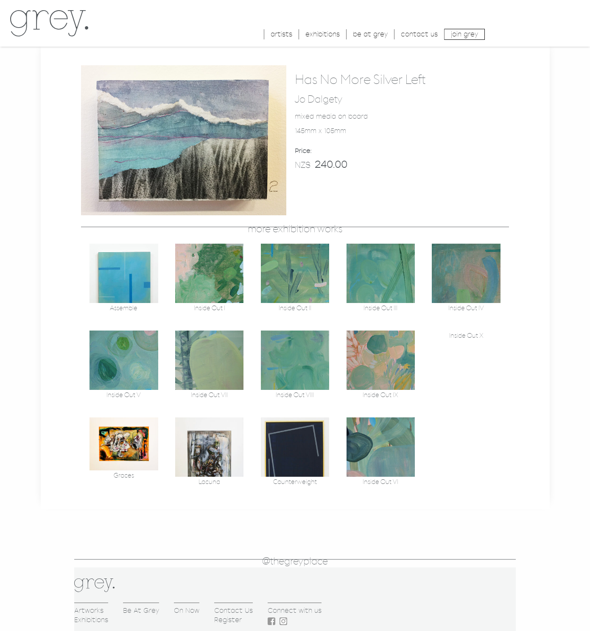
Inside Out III (380, 308)
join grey (464, 34)
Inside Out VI (380, 482)
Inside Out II (295, 308)
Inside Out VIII (295, 395)
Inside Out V (123, 395)
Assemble (123, 308)
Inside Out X (466, 336)
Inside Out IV (466, 308)
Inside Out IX (380, 395)
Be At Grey (141, 610)
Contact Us (233, 610)
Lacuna (209, 482)
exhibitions (322, 34)
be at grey (370, 34)
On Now (186, 610)
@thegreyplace (295, 561)
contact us (419, 34)
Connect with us (295, 610)
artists (281, 34)
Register (228, 620)
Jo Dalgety (318, 99)
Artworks (88, 610)
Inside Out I (209, 308)
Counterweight (295, 482)
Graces (124, 476)
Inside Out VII (209, 395)
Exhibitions (91, 620)
